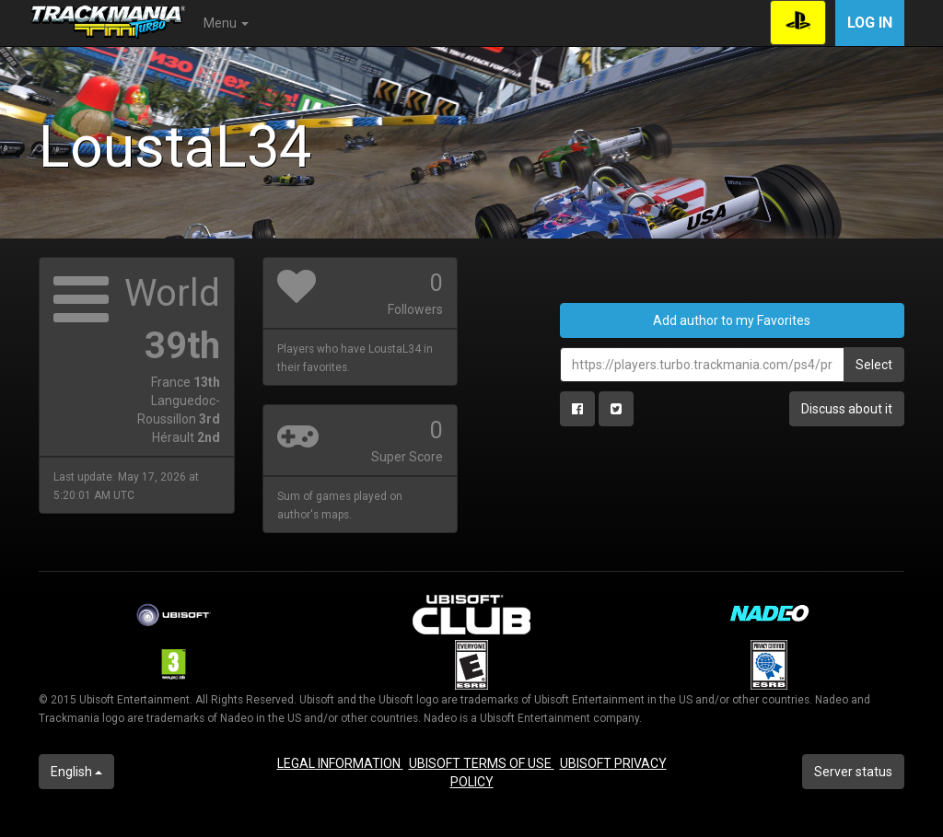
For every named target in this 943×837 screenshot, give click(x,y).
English (76, 771)
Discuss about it (846, 408)
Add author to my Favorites (731, 320)
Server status (853, 771)
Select (874, 364)
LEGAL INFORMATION (340, 763)
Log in (869, 22)
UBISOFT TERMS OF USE (481, 763)
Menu (226, 23)
